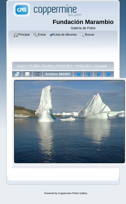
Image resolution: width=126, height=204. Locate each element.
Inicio (21, 66)
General (101, 66)
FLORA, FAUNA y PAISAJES (50, 66)
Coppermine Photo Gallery (72, 193)
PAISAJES (83, 66)
